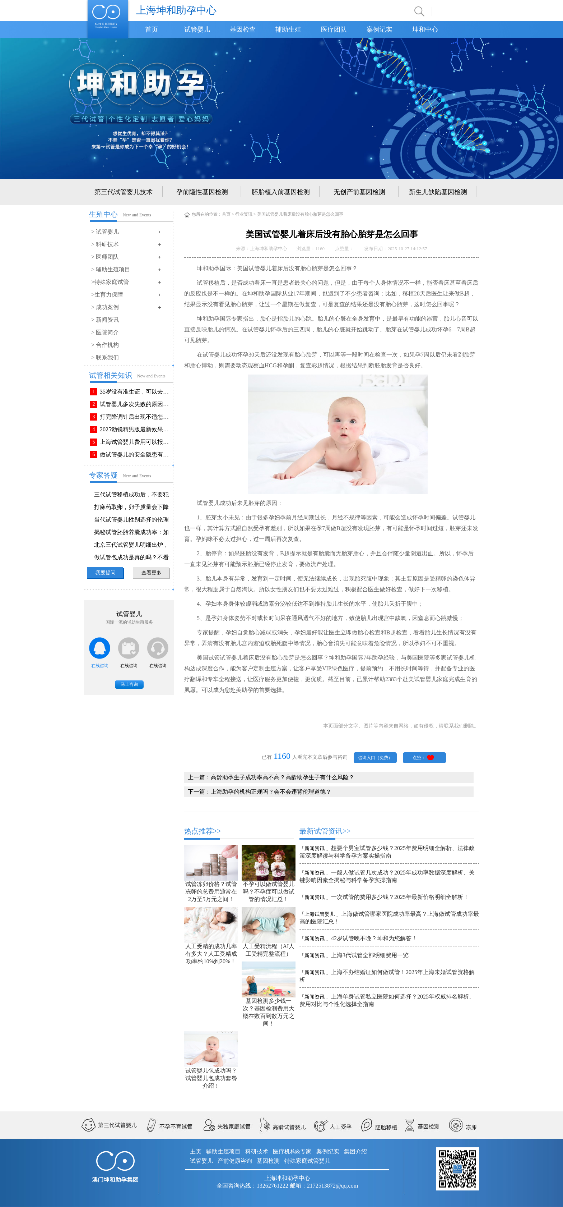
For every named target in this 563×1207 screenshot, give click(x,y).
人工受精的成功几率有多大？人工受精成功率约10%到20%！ (211, 953)
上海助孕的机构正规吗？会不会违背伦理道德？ (271, 792)
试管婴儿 (197, 29)
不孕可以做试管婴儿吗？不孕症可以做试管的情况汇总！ (268, 891)
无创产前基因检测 (359, 192)
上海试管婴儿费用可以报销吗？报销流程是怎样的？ (136, 442)
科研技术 (256, 1151)
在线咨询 (99, 665)
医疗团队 (334, 29)
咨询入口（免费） (375, 757)
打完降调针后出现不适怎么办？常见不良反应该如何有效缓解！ (136, 417)
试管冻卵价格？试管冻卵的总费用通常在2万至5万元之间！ (211, 891)
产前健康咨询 (235, 1161)
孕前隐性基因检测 (202, 192)
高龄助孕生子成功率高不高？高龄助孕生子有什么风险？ (282, 777)
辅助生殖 (288, 29)
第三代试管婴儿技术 (123, 192)
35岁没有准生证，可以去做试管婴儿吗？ (136, 392)
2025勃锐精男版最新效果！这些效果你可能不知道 (136, 429)
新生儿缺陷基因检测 (438, 192)
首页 (151, 29)
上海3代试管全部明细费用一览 (370, 955)
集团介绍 (355, 1151)
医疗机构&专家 (292, 1151)
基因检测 (268, 1161)
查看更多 (151, 572)
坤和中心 (425, 29)
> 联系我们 (105, 357)
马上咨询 (129, 684)
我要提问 (106, 572)
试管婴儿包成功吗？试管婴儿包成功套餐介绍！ (211, 1078)
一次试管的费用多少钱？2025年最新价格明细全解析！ (400, 897)
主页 (195, 1151)
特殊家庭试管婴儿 (307, 1161)
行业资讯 (243, 214)
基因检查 (243, 29)
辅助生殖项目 (223, 1151)
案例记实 (379, 29)
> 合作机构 (105, 345)
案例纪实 (327, 1151)
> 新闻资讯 (105, 320)
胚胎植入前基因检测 (281, 192)
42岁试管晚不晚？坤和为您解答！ (374, 938)
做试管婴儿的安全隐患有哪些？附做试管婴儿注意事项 (136, 454)
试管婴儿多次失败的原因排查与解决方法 (136, 404)
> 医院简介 (105, 332)
